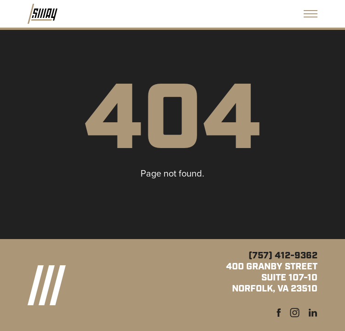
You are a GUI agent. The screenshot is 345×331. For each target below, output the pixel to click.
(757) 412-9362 (283, 256)
